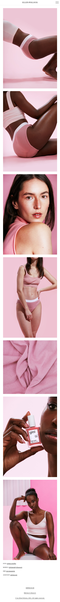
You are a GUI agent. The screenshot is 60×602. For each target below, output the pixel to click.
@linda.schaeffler (11, 563)
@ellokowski (13, 575)
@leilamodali (12, 567)
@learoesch (19, 567)
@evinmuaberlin (10, 571)
